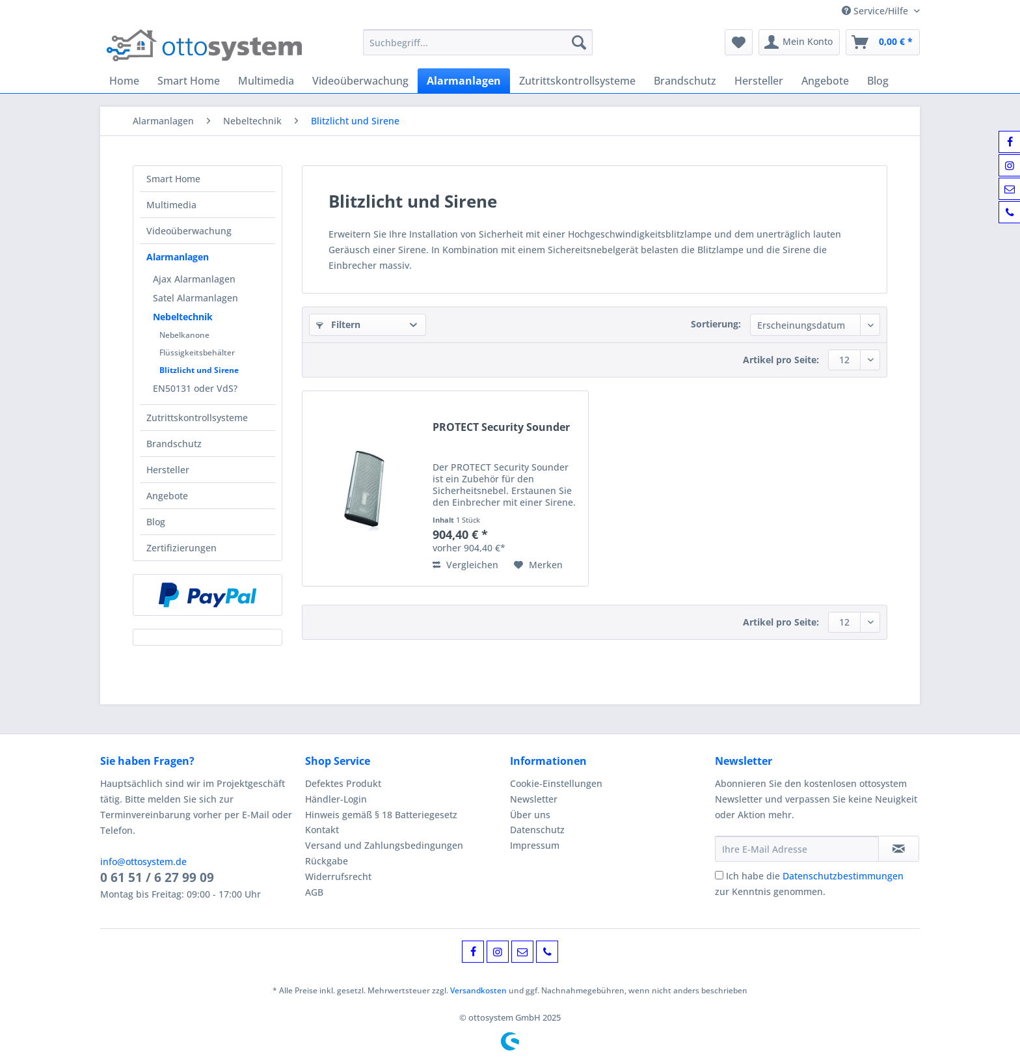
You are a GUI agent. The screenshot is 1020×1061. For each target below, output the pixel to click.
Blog (155, 522)
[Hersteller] (758, 80)
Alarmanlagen (177, 257)
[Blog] (878, 80)
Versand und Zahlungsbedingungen (384, 845)
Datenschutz (537, 829)
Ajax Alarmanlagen (194, 279)
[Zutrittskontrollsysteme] (577, 80)
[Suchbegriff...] (478, 42)
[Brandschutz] (685, 80)
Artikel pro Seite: (781, 359)
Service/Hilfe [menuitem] (876, 11)
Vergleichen (465, 564)
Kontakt (322, 829)
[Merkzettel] (739, 42)
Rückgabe (326, 861)
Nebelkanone (184, 334)
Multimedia (171, 205)
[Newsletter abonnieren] (898, 849)
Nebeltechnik (183, 316)
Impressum (534, 845)
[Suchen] (579, 42)
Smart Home (173, 178)
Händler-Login (336, 799)
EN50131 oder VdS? (195, 388)
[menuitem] (478, 48)
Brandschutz (174, 443)
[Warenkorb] (883, 42)
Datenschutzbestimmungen (843, 876)
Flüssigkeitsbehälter (197, 352)
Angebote (167, 495)
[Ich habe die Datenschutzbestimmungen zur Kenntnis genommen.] (719, 875)
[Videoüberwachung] (360, 80)
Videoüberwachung (189, 231)
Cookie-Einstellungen (556, 783)
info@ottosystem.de (143, 861)
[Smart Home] (188, 80)
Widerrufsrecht (338, 876)
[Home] (124, 80)
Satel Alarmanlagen (195, 298)
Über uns (530, 814)
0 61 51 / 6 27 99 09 (157, 877)
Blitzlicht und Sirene (199, 370)
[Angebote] (825, 80)
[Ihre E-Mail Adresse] (797, 849)
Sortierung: (716, 324)
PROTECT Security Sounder (501, 427)
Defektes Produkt (343, 783)
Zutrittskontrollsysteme (197, 417)
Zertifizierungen (181, 548)
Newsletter (533, 799)
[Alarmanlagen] (464, 80)
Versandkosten (478, 990)
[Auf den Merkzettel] (538, 565)
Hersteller (167, 469)
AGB (314, 892)
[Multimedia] (266, 80)
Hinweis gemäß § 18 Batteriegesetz (381, 814)
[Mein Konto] (799, 42)
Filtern (338, 324)
